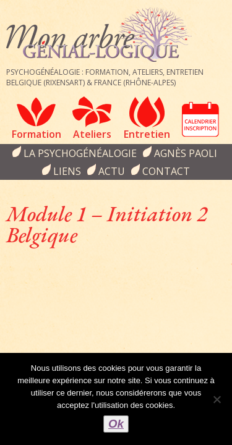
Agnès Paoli (185, 153)
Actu (111, 171)
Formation (36, 134)
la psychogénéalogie (80, 153)
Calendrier (200, 119)
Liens (67, 171)
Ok (116, 423)
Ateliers (92, 134)
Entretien (147, 134)
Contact (166, 171)
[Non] (216, 399)
